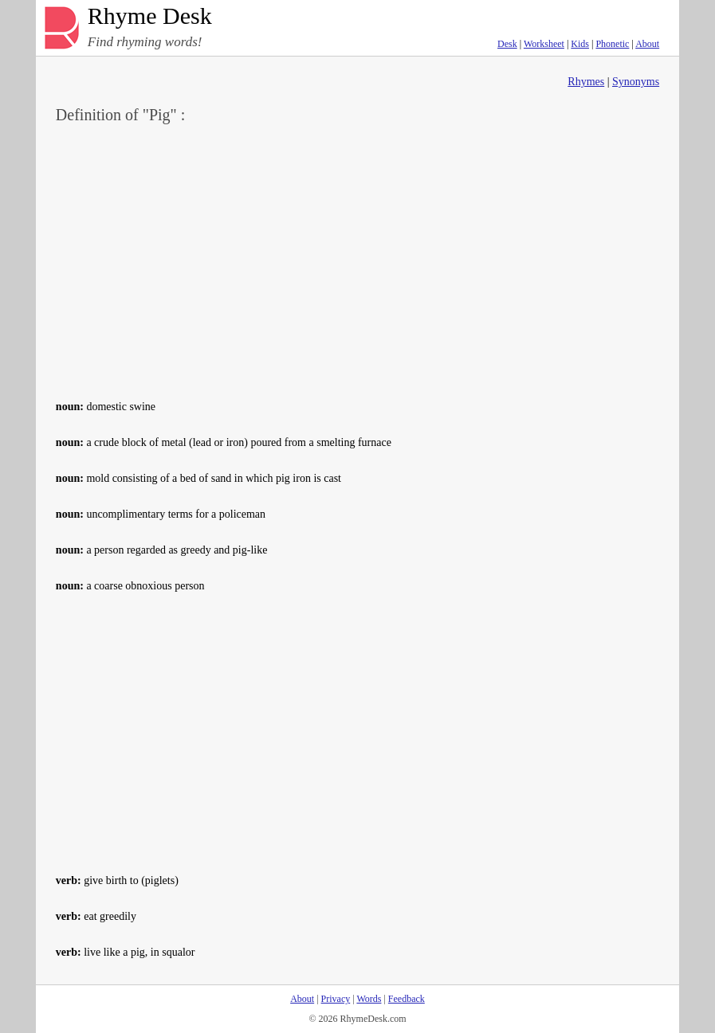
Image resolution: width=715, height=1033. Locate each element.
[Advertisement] (357, 259)
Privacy (336, 998)
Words (368, 998)
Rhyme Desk (150, 16)
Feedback (406, 998)
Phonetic (612, 43)
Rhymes (586, 82)
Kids (580, 43)
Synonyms (635, 82)
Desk (507, 43)
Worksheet (544, 43)
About (647, 43)
